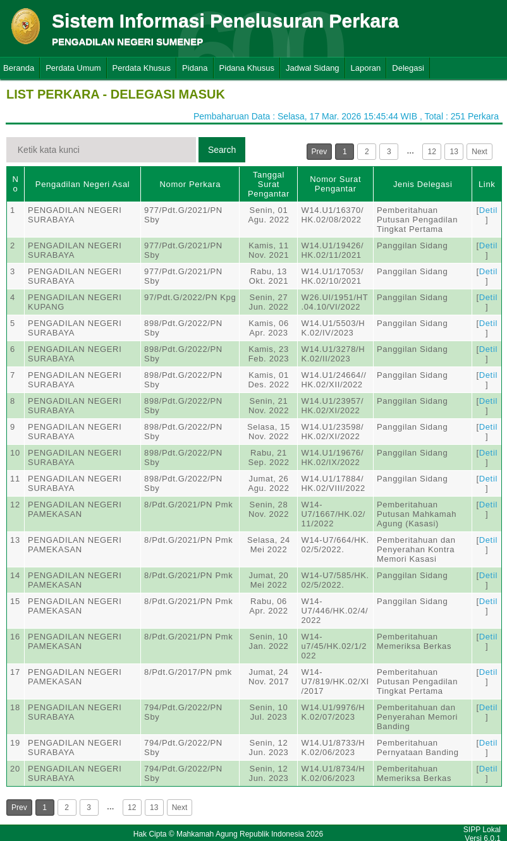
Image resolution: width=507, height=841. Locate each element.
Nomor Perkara (190, 184)
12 (432, 151)
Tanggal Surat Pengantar (269, 184)
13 (454, 151)
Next (479, 151)
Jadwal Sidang (312, 68)
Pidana (194, 68)
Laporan (366, 68)
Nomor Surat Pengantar (335, 183)
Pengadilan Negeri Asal (82, 184)
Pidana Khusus (246, 68)
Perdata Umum (73, 68)
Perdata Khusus (142, 68)
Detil (488, 210)
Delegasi (408, 68)
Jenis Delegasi (423, 184)
